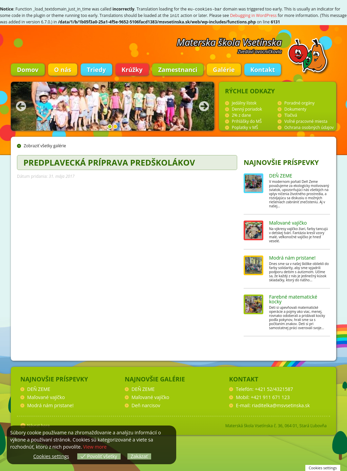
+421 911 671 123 (270, 396)
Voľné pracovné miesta (305, 121)
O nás (63, 69)
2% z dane (241, 114)
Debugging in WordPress (253, 15)
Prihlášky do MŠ (247, 121)
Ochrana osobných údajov (309, 127)
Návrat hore (38, 425)
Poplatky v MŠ (245, 127)
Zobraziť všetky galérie (45, 145)
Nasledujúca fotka (204, 105)
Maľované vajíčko (288, 222)
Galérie (223, 69)
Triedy (96, 69)
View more (94, 447)
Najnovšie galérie (155, 378)
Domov (28, 69)
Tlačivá (290, 114)
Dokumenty (295, 108)
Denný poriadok (247, 108)
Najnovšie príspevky (281, 161)
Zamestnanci (178, 69)
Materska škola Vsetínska (229, 41)
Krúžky (132, 69)
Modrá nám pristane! (292, 257)
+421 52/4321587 (274, 388)
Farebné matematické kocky (293, 298)
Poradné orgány (299, 102)
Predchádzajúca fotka (21, 105)
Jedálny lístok (244, 102)
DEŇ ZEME (280, 175)
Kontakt (262, 69)
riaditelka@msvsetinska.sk (281, 404)
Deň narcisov (145, 404)
